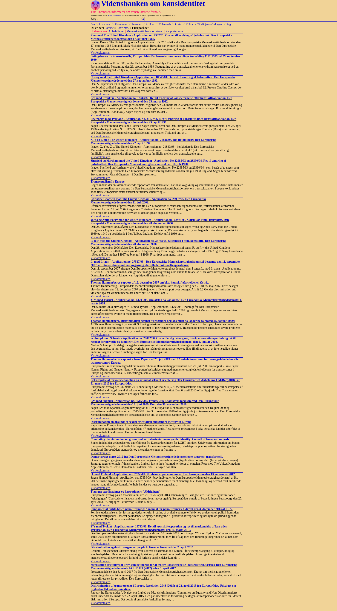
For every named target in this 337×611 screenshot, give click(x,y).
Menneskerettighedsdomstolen (145, 31)
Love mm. (106, 24)
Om (95, 24)
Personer (138, 24)
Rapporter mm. (174, 31)
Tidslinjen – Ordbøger (212, 24)
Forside (109, 27)
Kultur (191, 24)
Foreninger (123, 24)
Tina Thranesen (114, 15)
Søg (229, 24)
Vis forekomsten (100, 52)
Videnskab (166, 24)
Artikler (152, 24)
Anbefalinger (116, 31)
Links (180, 24)
